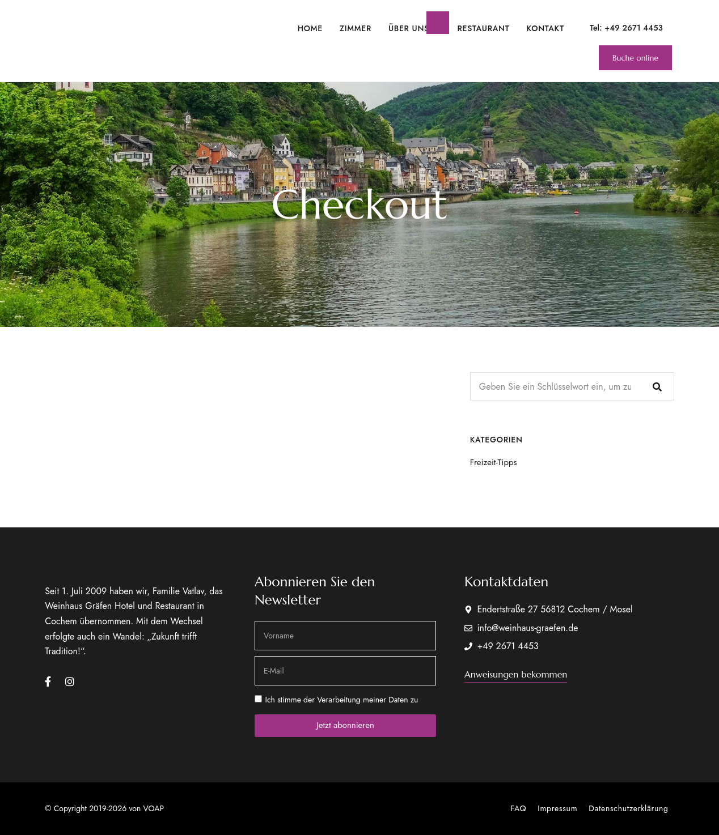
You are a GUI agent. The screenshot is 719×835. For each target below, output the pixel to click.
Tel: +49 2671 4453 (626, 27)
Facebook (48, 681)
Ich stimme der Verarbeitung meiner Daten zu (341, 699)
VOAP (153, 808)
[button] (635, 57)
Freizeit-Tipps (493, 462)
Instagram (69, 681)
